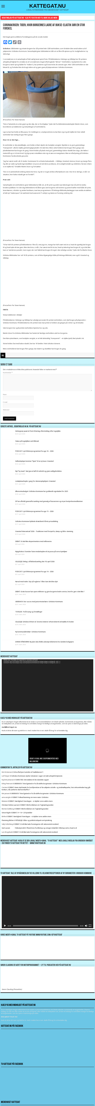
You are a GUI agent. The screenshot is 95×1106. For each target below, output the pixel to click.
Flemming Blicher (8, 820)
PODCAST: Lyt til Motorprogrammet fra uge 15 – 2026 (34, 511)
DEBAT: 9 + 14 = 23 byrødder (22, 813)
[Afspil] (5, 925)
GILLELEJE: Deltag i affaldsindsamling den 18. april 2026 (34, 561)
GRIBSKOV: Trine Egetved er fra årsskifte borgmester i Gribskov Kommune (40, 784)
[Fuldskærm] (90, 925)
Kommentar (7, 373)
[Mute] (86, 925)
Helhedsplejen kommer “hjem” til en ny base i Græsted (34, 461)
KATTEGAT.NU (47, 6)
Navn (5, 394)
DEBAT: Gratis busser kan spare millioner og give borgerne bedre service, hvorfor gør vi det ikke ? (49, 592)
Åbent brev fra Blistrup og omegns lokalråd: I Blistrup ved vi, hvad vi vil (52, 828)
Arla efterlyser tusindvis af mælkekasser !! (28, 772)
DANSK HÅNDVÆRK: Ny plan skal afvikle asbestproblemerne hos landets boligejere (44, 642)
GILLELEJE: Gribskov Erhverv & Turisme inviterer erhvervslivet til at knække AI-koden (44, 622)
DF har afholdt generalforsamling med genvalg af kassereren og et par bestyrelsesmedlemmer (49, 501)
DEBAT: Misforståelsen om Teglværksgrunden (37, 805)
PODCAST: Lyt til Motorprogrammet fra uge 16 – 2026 (34, 451)
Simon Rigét (6, 813)
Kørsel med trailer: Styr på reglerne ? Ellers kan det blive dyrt (36, 581)
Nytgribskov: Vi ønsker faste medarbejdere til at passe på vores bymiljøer (41, 551)
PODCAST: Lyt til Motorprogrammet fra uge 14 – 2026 (34, 571)
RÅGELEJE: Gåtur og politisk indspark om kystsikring (34, 820)
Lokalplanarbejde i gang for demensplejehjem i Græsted (35, 481)
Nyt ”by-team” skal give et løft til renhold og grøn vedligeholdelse (38, 471)
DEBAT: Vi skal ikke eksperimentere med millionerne (33, 541)
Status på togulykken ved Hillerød (27, 441)
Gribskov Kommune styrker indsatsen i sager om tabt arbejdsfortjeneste (36, 776)
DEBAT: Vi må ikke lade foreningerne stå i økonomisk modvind (37, 824)
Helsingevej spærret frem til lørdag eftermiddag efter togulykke (37, 431)
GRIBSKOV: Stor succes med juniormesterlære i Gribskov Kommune (39, 602)
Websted (6, 410)
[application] (47, 685)
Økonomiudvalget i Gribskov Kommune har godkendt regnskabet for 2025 (41, 491)
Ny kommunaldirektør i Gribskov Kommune (30, 632)
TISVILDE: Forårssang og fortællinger (28, 612)
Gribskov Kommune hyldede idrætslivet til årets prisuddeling (36, 521)
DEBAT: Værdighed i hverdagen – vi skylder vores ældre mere (31, 801)
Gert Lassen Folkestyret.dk (13, 828)
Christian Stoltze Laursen (10, 805)
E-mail (5, 402)
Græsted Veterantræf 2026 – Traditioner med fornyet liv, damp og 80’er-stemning (44, 531)
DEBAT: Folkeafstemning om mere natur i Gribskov (30, 797)
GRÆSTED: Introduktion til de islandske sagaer (32, 780)
